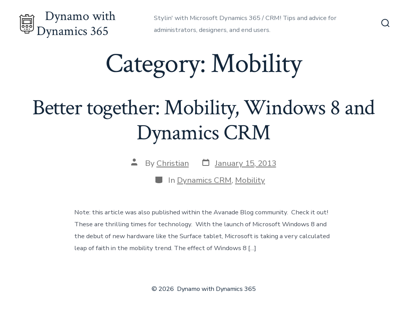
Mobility (250, 180)
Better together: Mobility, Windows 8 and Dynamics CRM (203, 120)
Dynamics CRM (204, 180)
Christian (173, 163)
